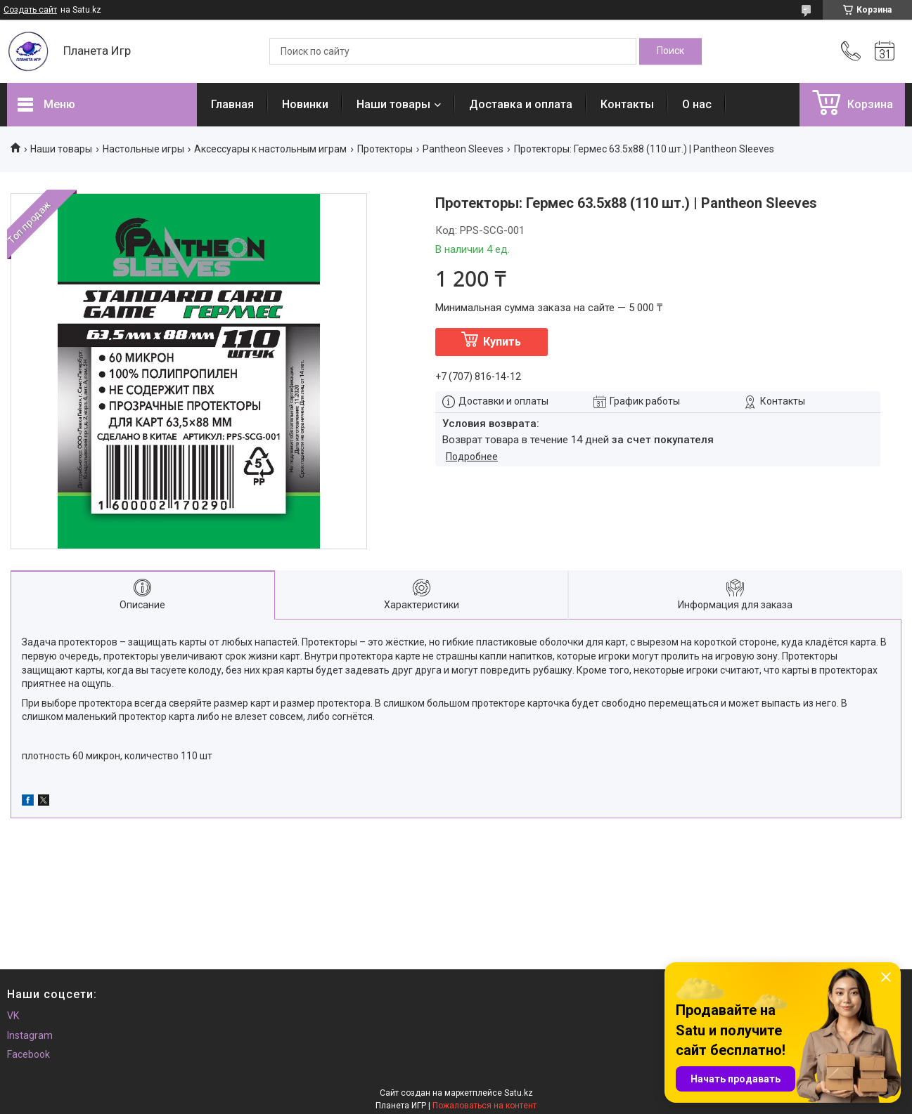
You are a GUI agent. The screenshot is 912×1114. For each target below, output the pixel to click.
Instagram (30, 1035)
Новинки (305, 104)
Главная (232, 104)
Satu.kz (518, 1093)
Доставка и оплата (520, 104)
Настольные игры (143, 149)
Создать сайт (30, 10)
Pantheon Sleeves (463, 149)
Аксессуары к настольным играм (270, 149)
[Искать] (670, 51)
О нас (697, 104)
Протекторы (385, 149)
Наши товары (393, 104)
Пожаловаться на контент (484, 1105)
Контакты (627, 104)
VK (13, 1015)
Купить (502, 341)
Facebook (28, 1054)
